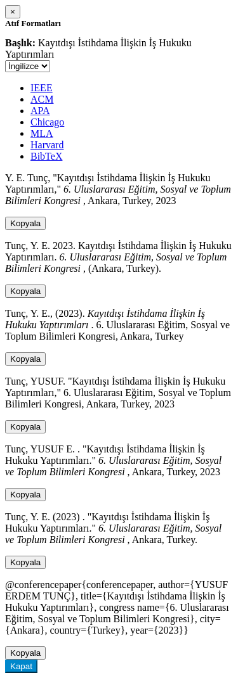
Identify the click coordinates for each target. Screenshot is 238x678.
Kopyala (25, 223)
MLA (41, 133)
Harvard (46, 144)
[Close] (12, 11)
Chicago (47, 122)
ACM (41, 99)
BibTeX (46, 156)
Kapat (21, 666)
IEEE (41, 87)
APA (40, 110)
